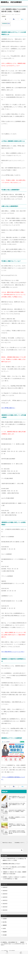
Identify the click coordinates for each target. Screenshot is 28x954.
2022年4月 (5, 893)
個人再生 (5, 922)
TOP (9, 942)
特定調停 (5, 931)
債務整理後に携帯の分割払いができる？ (11, 863)
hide (9, 23)
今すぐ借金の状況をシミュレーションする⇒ (12, 651)
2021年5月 (5, 903)
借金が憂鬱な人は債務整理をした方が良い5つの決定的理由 (17, 818)
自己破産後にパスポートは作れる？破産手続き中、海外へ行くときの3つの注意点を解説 (21, 842)
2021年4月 (5, 906)
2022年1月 (5, 900)
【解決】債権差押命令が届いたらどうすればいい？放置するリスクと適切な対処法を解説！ (17, 797)
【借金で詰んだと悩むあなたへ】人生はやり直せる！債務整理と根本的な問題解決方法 (8, 842)
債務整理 (3, 16)
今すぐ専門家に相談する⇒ (8, 407)
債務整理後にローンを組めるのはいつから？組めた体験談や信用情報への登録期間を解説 (17, 825)
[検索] (12, 850)
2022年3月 (5, 897)
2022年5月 (5, 890)
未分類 (4, 928)
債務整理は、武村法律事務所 (11, 2)
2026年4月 (5, 887)
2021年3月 (5, 910)
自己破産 (5, 935)
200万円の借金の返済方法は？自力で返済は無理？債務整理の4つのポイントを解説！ (17, 804)
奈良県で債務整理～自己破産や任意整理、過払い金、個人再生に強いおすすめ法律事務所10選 (17, 832)
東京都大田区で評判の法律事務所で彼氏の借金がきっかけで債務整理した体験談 (17, 811)
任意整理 (5, 918)
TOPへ (21, 952)
